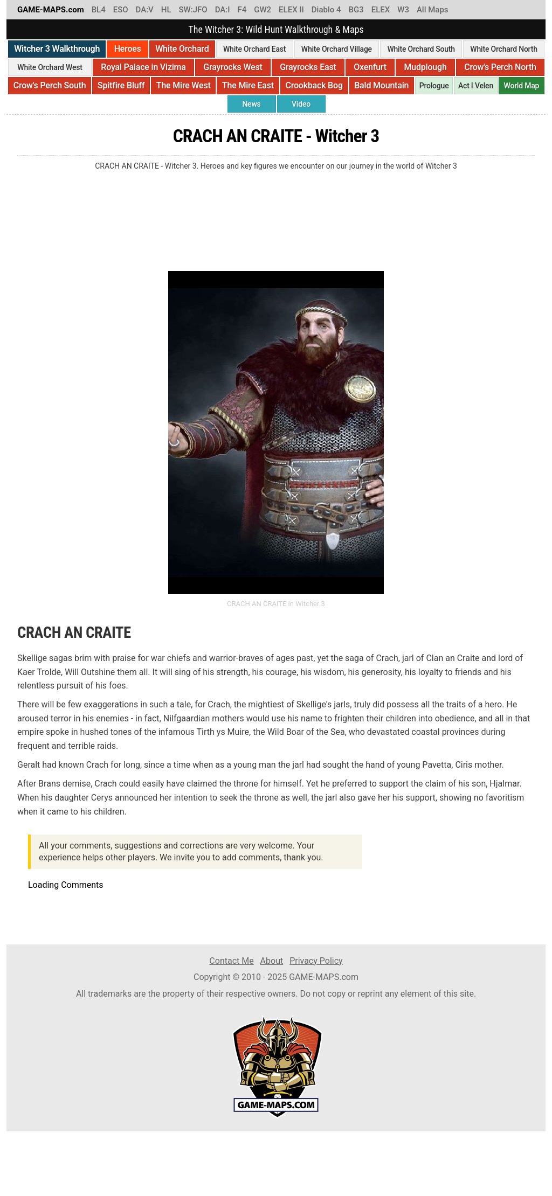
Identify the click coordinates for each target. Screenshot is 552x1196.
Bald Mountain (381, 85)
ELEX (380, 10)
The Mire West (183, 85)
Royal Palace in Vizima (143, 67)
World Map (521, 85)
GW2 (262, 10)
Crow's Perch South (49, 85)
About (272, 961)
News (251, 104)
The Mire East (248, 85)
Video (301, 104)
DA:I (222, 10)
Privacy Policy (316, 961)
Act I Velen (475, 85)
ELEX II (291, 10)
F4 (241, 10)
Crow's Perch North (500, 67)
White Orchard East (254, 49)
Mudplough (425, 67)
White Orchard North (503, 49)
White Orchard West (49, 67)
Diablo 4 (326, 10)
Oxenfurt (370, 67)
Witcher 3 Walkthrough (57, 49)
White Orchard (182, 49)
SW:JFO (192, 10)
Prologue (434, 85)
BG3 (356, 10)
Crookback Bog (313, 85)
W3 (403, 10)
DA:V (145, 10)
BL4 (99, 10)
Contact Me (231, 961)
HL (166, 10)
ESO (120, 10)
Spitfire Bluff (121, 85)
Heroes (127, 49)
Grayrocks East (308, 67)
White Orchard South (420, 49)
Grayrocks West (232, 67)
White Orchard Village (336, 49)
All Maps (432, 10)
